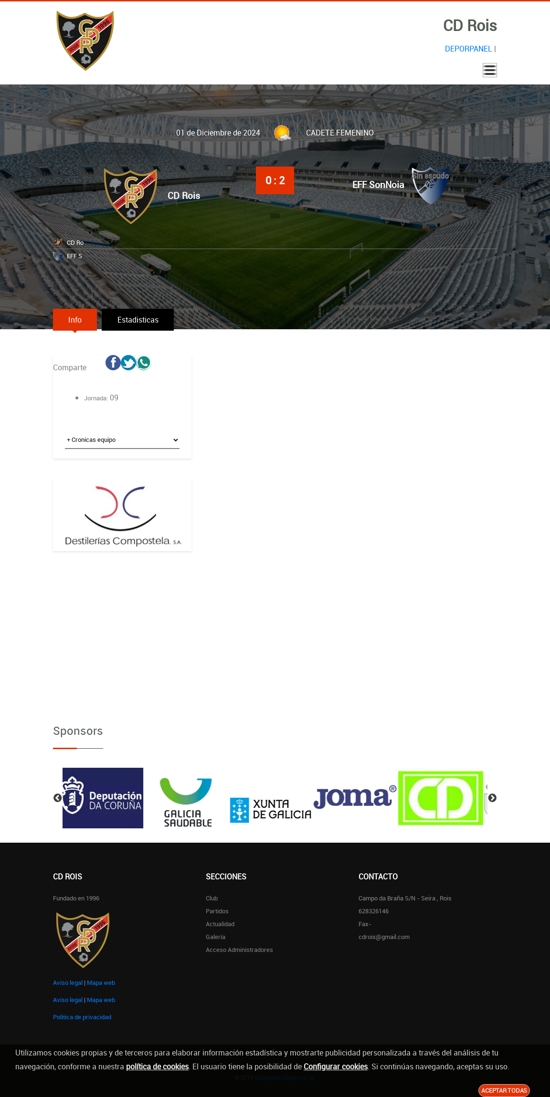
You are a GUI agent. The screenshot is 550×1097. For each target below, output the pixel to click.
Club (212, 898)
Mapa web (101, 982)
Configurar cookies (336, 1066)
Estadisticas (141, 319)
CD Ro (75, 242)
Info (76, 319)
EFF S (74, 255)
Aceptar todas (504, 1090)
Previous (58, 798)
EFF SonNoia (378, 184)
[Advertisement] (122, 630)
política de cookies (157, 1066)
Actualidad (220, 923)
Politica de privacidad (82, 1017)
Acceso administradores (239, 949)
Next (492, 798)
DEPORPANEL (468, 48)
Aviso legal (68, 982)
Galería (215, 936)
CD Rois (184, 195)
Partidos (217, 911)
